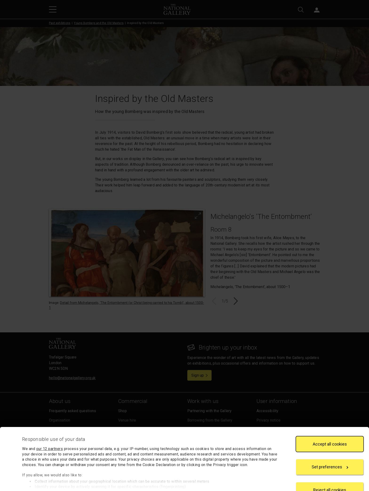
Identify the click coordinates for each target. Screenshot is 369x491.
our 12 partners (49, 433)
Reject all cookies (329, 473)
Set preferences (330, 451)
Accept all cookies (330, 428)
